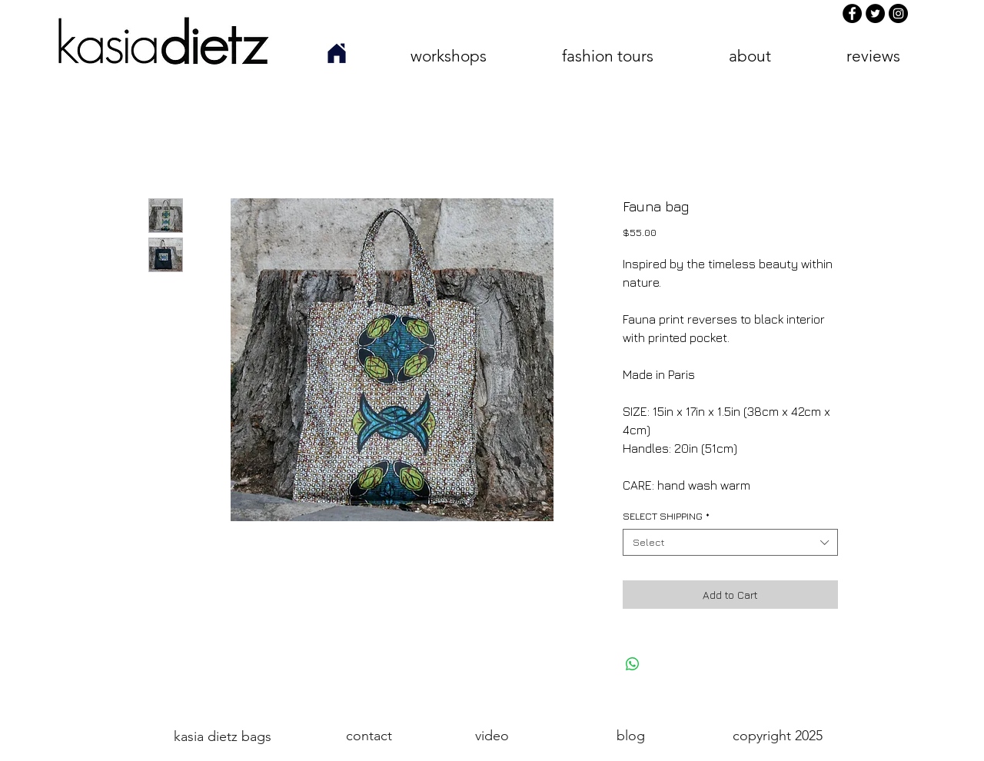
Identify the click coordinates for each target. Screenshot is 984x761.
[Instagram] (898, 13)
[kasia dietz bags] (222, 736)
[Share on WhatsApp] (632, 664)
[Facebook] (852, 13)
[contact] (369, 736)
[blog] (630, 736)
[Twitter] (875, 13)
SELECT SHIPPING (666, 516)
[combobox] (730, 542)
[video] (491, 736)
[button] (448, 56)
